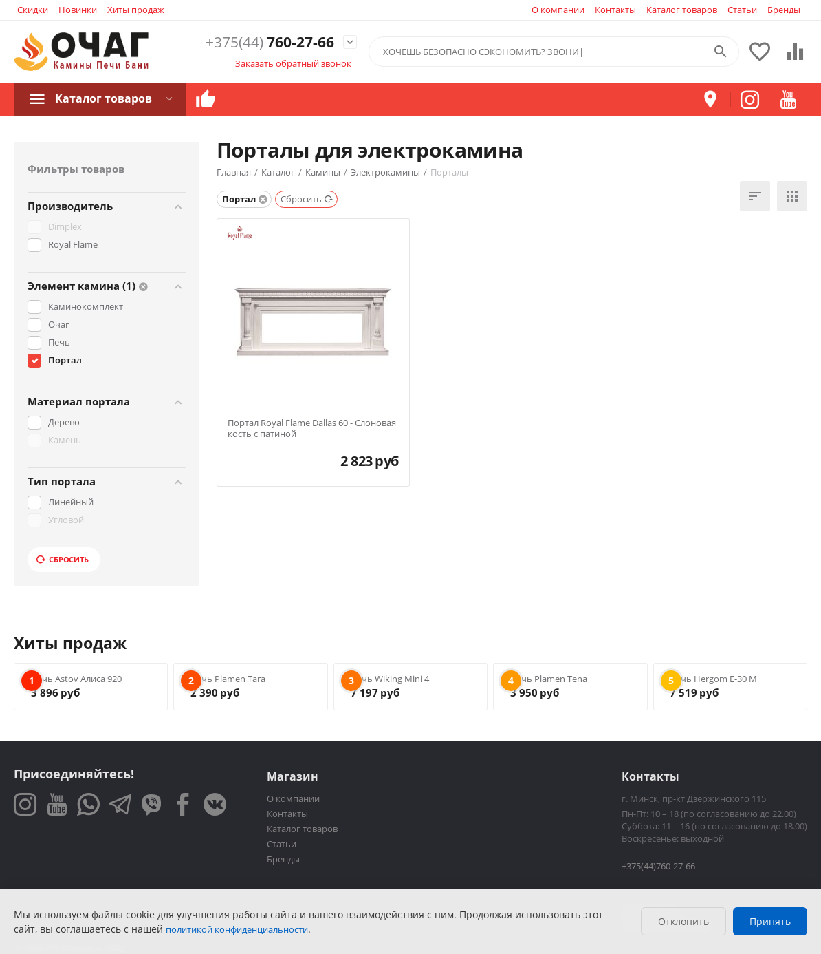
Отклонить (683, 921)
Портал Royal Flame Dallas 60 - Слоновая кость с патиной (312, 428)
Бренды (783, 9)
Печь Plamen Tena (548, 678)
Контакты (615, 9)
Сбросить (62, 559)
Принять (770, 921)
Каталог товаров (681, 9)
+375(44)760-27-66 (658, 866)
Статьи (742, 9)
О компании (558, 9)
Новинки (77, 9)
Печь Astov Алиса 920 (76, 678)
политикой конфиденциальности (237, 929)
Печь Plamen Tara (227, 678)
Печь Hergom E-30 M (713, 678)
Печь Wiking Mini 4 (390, 678)
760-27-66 (270, 42)
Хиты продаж (135, 9)
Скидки (32, 9)
